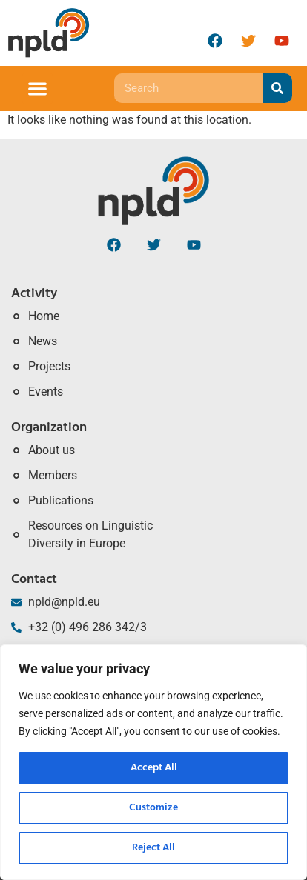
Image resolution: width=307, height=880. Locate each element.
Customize (153, 807)
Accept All (154, 767)
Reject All (153, 847)
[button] (37, 88)
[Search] (277, 88)
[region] (153, 762)
